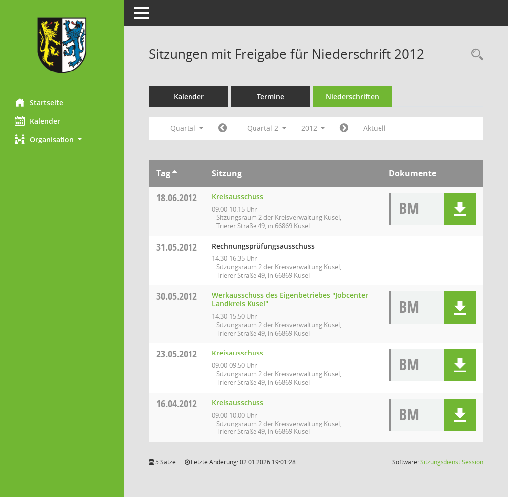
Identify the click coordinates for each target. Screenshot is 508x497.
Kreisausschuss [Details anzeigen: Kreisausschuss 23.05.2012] (237, 352)
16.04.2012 (176, 403)
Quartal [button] (186, 128)
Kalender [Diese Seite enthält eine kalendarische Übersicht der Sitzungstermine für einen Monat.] (37, 121)
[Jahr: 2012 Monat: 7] (344, 128)
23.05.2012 (176, 353)
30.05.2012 (176, 296)
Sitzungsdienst (451, 462)
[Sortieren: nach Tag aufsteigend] (174, 173)
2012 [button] (313, 128)
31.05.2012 (176, 247)
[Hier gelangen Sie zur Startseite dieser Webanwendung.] (62, 45)
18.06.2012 (176, 197)
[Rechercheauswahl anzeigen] (474, 55)
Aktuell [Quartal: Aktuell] (374, 128)
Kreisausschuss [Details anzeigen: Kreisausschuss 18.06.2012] (237, 196)
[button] (62, 139)
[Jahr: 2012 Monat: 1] (222, 128)
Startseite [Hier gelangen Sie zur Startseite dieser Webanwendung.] (39, 102)
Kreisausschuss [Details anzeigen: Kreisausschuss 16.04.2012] (237, 402)
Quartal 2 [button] (266, 128)
